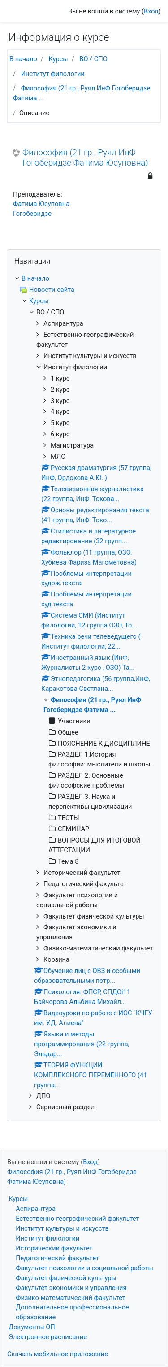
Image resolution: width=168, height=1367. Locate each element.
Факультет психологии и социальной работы (84, 1268)
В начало (23, 59)
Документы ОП (32, 1327)
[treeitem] (84, 279)
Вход (151, 11)
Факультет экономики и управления (71, 1288)
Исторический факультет (54, 1248)
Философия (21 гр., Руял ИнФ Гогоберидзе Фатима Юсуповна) (85, 158)
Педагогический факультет (57, 1258)
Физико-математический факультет (70, 1298)
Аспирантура (36, 1209)
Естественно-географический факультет (77, 1219)
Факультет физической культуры (66, 1278)
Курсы (58, 59)
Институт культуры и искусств (62, 1228)
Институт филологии (53, 74)
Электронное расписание (48, 1337)
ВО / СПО (93, 59)
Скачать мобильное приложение (57, 1354)
